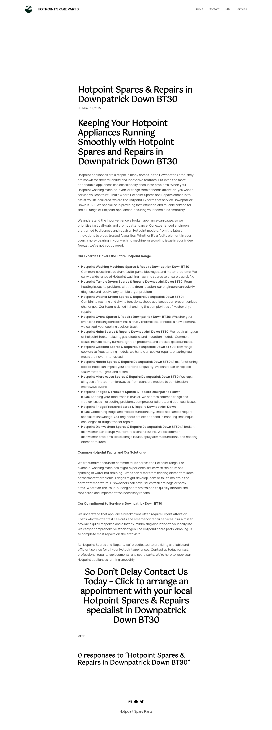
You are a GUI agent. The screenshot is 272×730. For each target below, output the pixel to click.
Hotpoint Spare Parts (58, 9)
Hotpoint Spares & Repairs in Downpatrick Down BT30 (135, 95)
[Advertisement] (136, 48)
